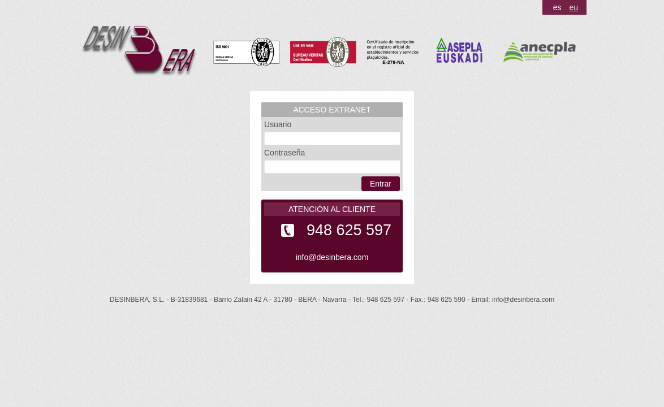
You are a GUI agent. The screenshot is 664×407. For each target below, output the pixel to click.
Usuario (277, 124)
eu (573, 7)
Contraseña (284, 152)
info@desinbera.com (332, 257)
